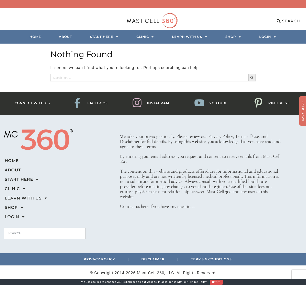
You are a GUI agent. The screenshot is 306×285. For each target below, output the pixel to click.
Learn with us (189, 37)
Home (35, 37)
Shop (233, 37)
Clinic (145, 37)
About (65, 37)
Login (267, 37)
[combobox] (45, 233)
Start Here (104, 37)
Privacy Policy (198, 282)
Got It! (216, 282)
